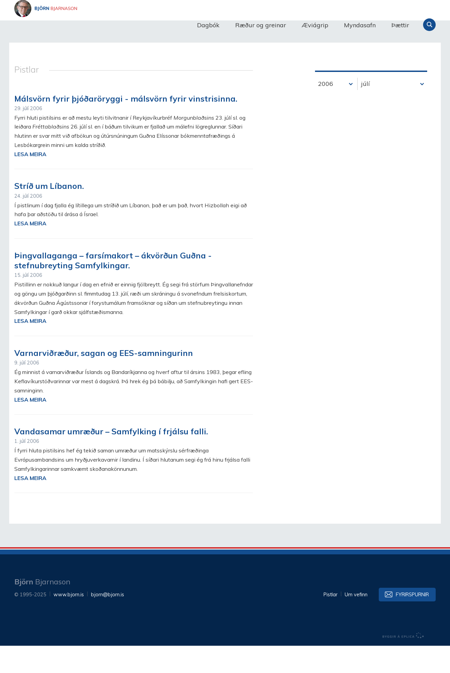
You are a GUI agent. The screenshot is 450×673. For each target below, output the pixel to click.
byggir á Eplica (403, 662)
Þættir (400, 25)
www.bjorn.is (69, 622)
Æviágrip (315, 25)
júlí (365, 111)
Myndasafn (360, 25)
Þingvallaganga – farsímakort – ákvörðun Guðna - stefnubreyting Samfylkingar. (113, 288)
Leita (429, 24)
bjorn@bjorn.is (107, 622)
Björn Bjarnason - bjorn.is (82, 25)
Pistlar (331, 622)
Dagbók (208, 25)
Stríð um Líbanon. (49, 213)
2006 (325, 111)
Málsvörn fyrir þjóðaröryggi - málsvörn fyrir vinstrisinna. (125, 126)
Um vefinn (356, 622)
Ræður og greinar (260, 25)
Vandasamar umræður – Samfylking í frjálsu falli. (111, 458)
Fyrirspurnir (412, 622)
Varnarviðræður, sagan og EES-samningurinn (103, 380)
